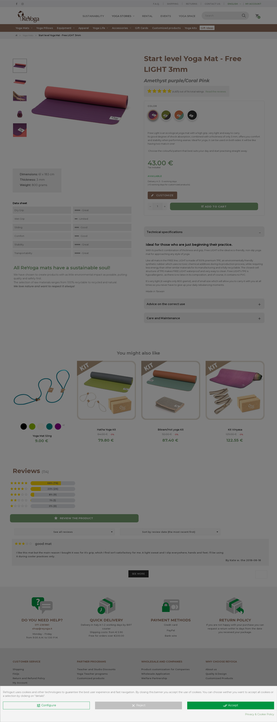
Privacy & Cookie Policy (259, 714)
